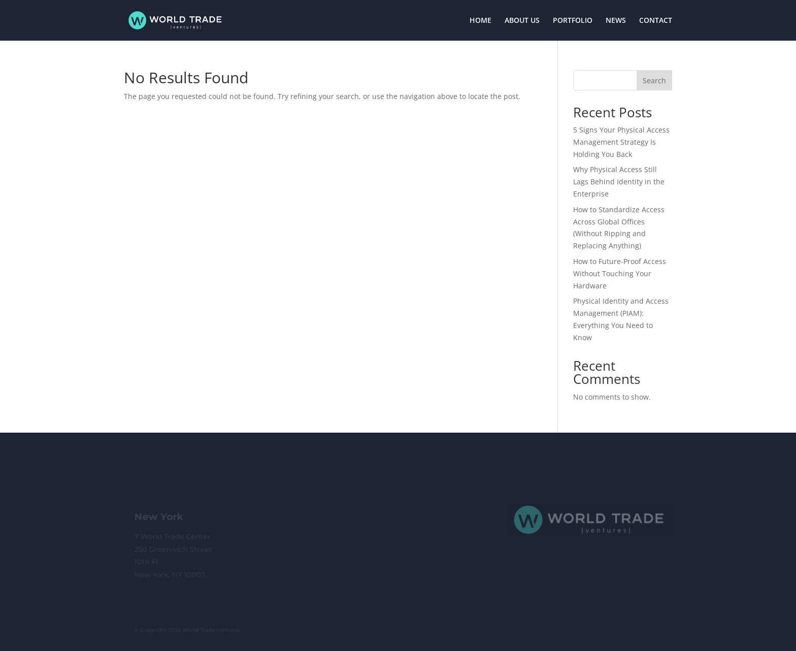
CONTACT (655, 21)
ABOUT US (522, 21)
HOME (480, 21)
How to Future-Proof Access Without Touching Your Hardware (619, 273)
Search (654, 80)
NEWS (616, 21)
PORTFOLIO (572, 21)
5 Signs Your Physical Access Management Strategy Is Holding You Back (621, 142)
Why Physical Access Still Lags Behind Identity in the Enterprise (619, 182)
